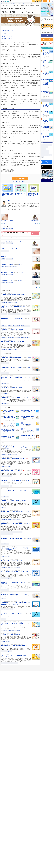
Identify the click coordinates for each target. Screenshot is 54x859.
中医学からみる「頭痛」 (7, 280)
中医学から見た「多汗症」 (8, 31)
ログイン (52, 1)
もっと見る (37, 287)
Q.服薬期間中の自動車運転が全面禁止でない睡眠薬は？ (14, 500)
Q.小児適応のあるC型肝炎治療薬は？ (10, 594)
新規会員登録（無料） (20, 178)
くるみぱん (7, 448)
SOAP (8, 485)
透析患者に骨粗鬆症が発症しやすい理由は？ (11, 470)
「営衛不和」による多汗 (7, 36)
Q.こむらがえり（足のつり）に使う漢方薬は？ (12, 377)
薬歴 (11, 485)
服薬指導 (37, 5)
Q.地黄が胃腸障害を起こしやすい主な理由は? (12, 367)
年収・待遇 (3, 496)
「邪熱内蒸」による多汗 (7, 35)
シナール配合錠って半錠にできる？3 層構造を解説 (13, 623)
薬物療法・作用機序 (11, 325)
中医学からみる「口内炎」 (7, 272)
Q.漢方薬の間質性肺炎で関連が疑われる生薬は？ (12, 387)
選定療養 (22, 5)
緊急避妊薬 (3, 466)
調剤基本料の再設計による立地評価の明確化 (11, 523)
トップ (3, 5)
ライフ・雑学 (4, 476)
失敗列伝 (7, 641)
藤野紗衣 (29, 357)
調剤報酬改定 (4, 609)
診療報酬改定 (32, 5)
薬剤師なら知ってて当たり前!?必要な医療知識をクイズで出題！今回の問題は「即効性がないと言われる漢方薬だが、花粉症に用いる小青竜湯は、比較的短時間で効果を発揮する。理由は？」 (16, 360)
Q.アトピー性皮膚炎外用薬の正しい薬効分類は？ (12, 613)
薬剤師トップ (3, 3)
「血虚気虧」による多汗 (7, 39)
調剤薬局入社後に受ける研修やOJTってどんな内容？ (13, 582)
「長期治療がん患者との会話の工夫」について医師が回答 (14, 548)
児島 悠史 (7, 502)
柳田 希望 (7, 656)
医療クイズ (27, 5)
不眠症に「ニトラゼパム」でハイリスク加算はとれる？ (14, 655)
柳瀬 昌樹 (25, 594)
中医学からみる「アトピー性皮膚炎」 (10, 248)
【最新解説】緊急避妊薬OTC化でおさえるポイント (13, 458)
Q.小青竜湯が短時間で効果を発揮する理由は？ (12, 357)
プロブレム (3, 485)
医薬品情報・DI (4, 302)
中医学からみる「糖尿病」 (7, 264)
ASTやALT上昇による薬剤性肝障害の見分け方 (12, 511)
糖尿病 (3, 266)
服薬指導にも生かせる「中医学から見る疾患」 (20, 3)
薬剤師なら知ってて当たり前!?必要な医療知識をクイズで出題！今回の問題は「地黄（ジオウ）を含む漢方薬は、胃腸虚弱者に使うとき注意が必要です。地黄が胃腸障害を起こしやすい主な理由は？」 (16, 370)
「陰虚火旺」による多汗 (7, 38)
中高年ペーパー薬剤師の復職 (8, 490)
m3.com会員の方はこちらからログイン (20, 181)
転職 (7, 496)
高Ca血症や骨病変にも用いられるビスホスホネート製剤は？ (15, 571)
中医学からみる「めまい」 (7, 256)
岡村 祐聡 (27, 480)
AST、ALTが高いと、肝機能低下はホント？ (11, 560)
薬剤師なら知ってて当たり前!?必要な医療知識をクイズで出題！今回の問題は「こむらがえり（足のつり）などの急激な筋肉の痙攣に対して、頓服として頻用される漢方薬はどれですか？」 (16, 380)
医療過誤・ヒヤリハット (25, 325)
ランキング (7, 5)
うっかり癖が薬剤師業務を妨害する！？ (10, 634)
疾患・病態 (11, 228)
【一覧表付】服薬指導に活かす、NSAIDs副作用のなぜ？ (14, 294)
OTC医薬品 (9, 466)
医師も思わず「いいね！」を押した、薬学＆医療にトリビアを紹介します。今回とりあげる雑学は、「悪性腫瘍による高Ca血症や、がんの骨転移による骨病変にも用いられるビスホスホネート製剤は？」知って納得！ (16, 575)
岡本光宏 (2, 307)
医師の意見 (3, 556)
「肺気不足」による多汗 (7, 33)
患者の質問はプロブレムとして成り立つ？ (11, 480)
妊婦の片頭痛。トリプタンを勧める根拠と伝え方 (12, 318)
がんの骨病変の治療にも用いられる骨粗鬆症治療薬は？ (14, 645)
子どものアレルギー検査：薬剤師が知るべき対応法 (13, 306)
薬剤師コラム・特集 (9, 3)
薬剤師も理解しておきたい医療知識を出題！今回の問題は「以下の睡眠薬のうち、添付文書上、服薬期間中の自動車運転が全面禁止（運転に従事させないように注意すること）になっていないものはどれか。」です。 (16, 504)
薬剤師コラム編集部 (23, 490)
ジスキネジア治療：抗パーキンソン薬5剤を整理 (12, 341)
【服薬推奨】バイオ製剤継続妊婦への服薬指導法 (12, 330)
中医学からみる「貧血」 (7, 241)
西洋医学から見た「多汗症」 (8, 30)
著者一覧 (18, 5)
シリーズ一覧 (13, 5)
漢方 (7, 228)
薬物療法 (8, 556)
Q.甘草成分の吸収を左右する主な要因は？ (11, 397)
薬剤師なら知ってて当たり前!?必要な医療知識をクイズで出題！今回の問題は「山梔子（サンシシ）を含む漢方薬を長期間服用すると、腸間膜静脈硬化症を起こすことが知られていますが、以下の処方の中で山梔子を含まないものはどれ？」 (16, 400)
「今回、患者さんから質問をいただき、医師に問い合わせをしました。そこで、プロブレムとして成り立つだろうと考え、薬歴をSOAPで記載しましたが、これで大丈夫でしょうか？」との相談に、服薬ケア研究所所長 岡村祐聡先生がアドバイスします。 (16, 483)
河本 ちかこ (20, 241)
